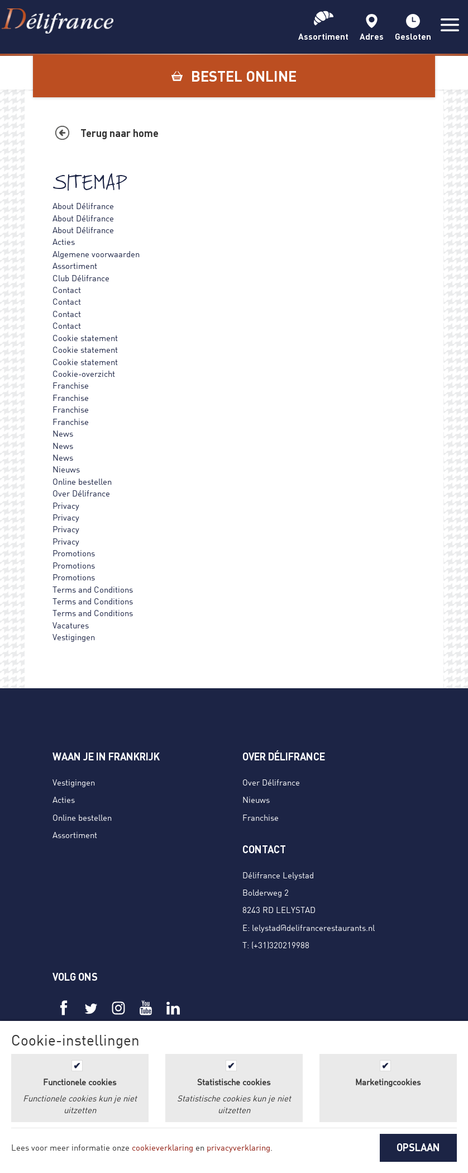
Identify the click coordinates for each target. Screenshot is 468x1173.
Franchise (70, 385)
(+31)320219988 (280, 945)
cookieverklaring (162, 1147)
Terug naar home (119, 133)
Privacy (65, 505)
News (62, 433)
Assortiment (74, 266)
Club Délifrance (80, 278)
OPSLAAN (418, 1147)
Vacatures (70, 625)
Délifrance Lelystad (278, 875)
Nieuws (66, 469)
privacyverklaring (238, 1147)
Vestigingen (73, 637)
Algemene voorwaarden (96, 254)
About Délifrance (83, 206)
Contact (66, 290)
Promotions (73, 553)
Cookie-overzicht (83, 373)
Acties (63, 242)
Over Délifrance (81, 493)
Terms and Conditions (92, 589)
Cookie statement (85, 338)
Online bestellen (82, 481)
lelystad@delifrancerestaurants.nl (313, 928)
